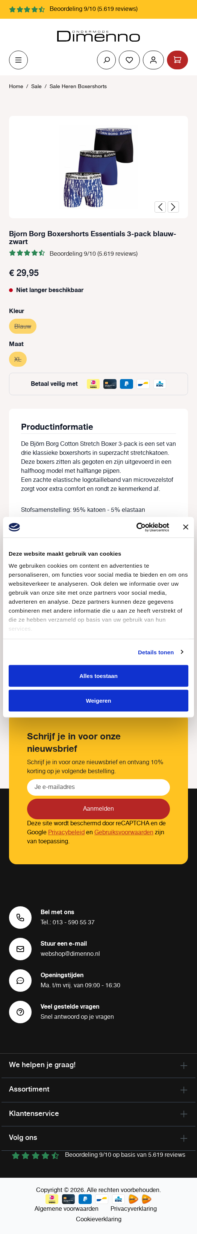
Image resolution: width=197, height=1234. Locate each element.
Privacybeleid (66, 832)
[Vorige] (160, 207)
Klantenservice (34, 1113)
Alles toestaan (98, 676)
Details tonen (156, 652)
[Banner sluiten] (185, 527)
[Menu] (18, 60)
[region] (98, 167)
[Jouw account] (153, 60)
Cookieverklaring (98, 1219)
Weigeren (98, 700)
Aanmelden (98, 809)
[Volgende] (173, 207)
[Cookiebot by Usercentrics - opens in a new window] (136, 527)
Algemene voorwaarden (66, 1209)
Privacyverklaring (134, 1209)
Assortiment (29, 1089)
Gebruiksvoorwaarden (123, 832)
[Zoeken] (106, 60)
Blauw (25, 325)
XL (20, 358)
